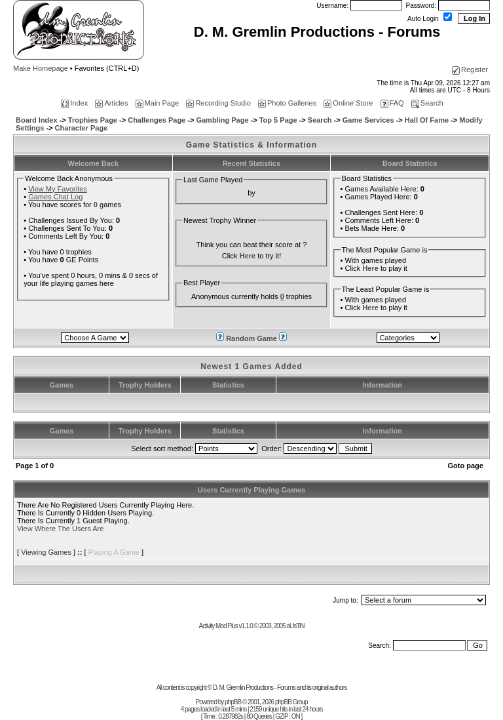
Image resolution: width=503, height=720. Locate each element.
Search (427, 103)
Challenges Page (156, 120)
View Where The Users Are (60, 528)
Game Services (368, 120)
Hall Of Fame (427, 120)
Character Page (81, 128)
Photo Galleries (287, 103)
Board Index (37, 120)
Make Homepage (40, 68)
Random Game (252, 338)
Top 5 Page (278, 120)
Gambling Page (222, 120)
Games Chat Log (55, 197)
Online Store (348, 103)
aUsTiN (295, 626)
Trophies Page (92, 120)
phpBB (233, 702)
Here (247, 256)
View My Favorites (57, 189)
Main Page (157, 103)
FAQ (392, 103)
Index (74, 103)
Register (470, 69)
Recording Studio (218, 103)
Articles (111, 103)
